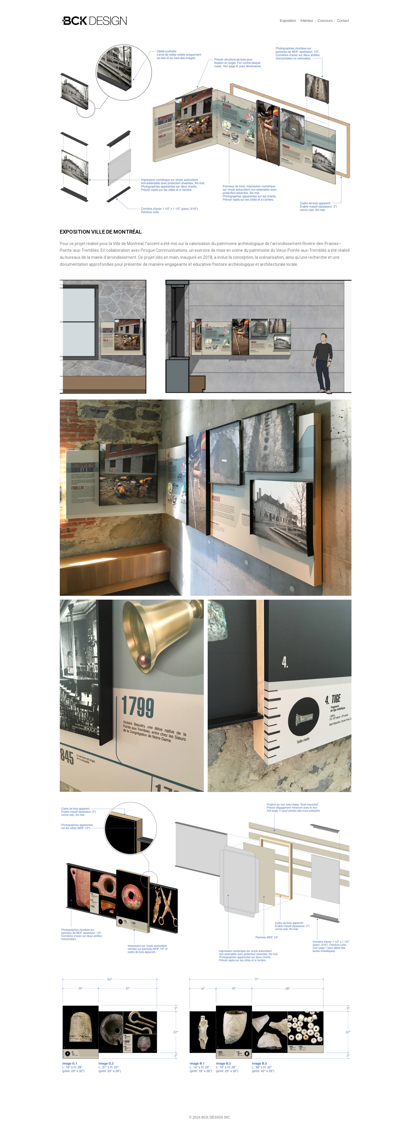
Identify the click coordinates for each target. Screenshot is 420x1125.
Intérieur (306, 21)
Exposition (288, 21)
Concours (325, 21)
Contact (343, 21)
